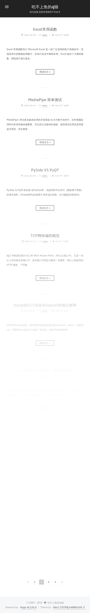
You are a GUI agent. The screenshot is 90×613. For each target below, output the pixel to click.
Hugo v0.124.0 (28, 607)
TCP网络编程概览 (45, 234)
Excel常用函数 (45, 29)
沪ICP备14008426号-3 (72, 607)
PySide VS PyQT (45, 169)
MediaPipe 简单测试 (45, 99)
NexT (56, 607)
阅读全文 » (45, 71)
